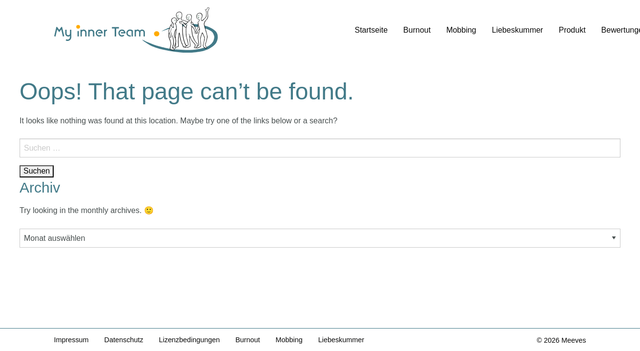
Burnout (417, 30)
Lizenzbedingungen (189, 340)
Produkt (571, 30)
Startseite (371, 30)
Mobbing (461, 30)
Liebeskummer (517, 30)
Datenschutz (124, 340)
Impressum (71, 340)
